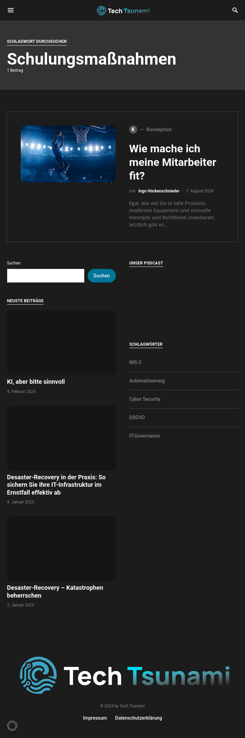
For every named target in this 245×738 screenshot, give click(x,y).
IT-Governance (144, 436)
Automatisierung (147, 380)
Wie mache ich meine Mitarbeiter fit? (172, 162)
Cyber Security (144, 399)
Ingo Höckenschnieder (158, 191)
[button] (12, 726)
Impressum (95, 718)
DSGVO (137, 417)
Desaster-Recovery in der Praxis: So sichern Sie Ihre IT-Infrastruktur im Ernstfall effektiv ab (56, 485)
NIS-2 (135, 362)
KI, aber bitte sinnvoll (37, 381)
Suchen (14, 263)
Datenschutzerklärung (138, 718)
